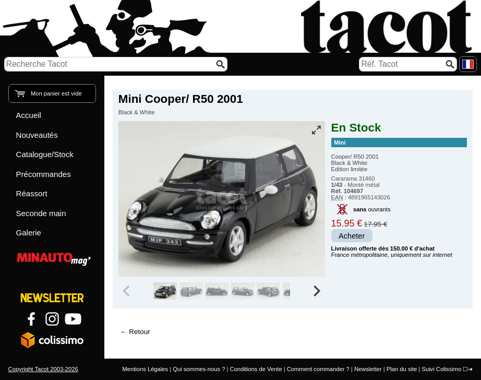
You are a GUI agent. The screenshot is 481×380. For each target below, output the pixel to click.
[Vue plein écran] (316, 130)
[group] (196, 291)
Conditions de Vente (256, 369)
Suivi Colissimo (441, 369)
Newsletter (368, 369)
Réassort (31, 193)
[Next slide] (317, 291)
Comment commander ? (318, 369)
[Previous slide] (127, 291)
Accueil (28, 115)
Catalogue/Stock (45, 154)
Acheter (352, 236)
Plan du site (402, 369)
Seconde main (41, 213)
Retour (139, 332)
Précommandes (43, 174)
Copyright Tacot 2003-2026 (43, 369)
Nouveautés (37, 134)
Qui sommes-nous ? (199, 369)
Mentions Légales (145, 369)
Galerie (28, 232)
